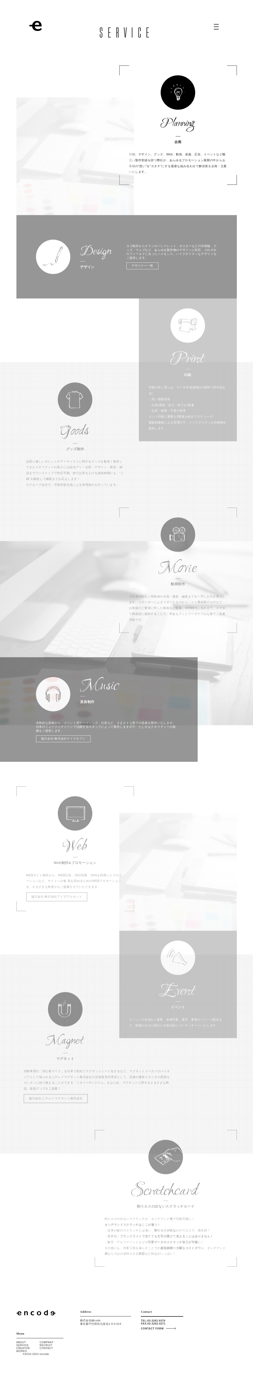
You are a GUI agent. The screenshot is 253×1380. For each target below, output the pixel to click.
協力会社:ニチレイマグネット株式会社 (56, 1102)
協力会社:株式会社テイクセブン (63, 742)
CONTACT (46, 1348)
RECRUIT (46, 1345)
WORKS (21, 1351)
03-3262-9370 (156, 1320)
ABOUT (21, 1342)
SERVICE (22, 1345)
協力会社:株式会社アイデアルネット (56, 900)
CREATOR (23, 1348)
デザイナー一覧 (142, 269)
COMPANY (47, 1342)
